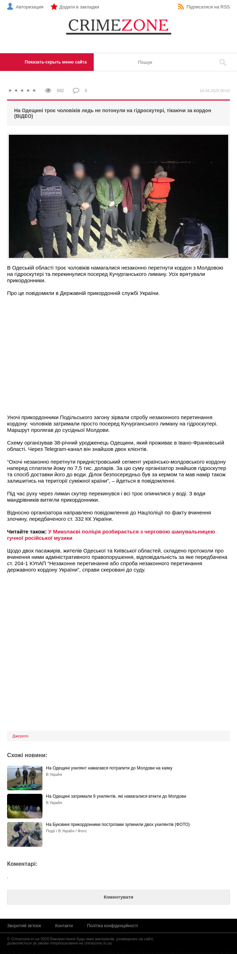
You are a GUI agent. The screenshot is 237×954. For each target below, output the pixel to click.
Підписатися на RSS (208, 7)
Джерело (20, 736)
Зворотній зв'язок (24, 925)
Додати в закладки (79, 7)
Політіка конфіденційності (112, 925)
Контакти (64, 925)
